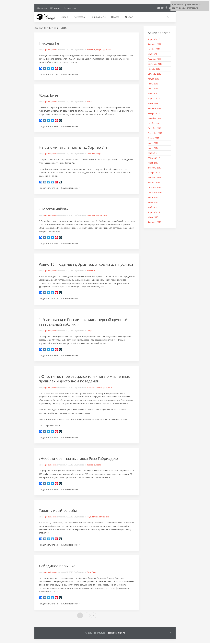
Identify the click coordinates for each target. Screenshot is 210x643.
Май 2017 (152, 153)
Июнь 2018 (153, 88)
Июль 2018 (153, 83)
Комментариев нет (70, 74)
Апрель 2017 (154, 157)
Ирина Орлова (50, 49)
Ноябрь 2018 (154, 69)
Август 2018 (153, 78)
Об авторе (55, 8)
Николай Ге (49, 43)
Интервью (91, 215)
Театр (89, 330)
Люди (64, 17)
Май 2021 (152, 54)
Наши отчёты (98, 17)
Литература (96, 154)
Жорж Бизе (48, 95)
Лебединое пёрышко (57, 565)
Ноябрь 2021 (154, 49)
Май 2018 (152, 93)
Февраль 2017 (154, 167)
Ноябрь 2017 (154, 123)
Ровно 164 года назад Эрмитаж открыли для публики (86, 264)
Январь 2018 (154, 113)
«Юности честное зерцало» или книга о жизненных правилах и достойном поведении (84, 379)
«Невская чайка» (53, 208)
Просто (115, 17)
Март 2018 (153, 103)
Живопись (91, 49)
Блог (129, 17)
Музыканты (104, 517)
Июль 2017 (153, 143)
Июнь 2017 (153, 148)
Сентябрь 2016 (155, 192)
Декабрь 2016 (154, 177)
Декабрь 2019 (154, 59)
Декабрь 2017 (154, 118)
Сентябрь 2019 (155, 64)
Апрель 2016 (154, 212)
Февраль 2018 (154, 108)
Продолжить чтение (48, 74)
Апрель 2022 (154, 39)
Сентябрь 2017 (155, 133)
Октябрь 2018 (154, 73)
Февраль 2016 (154, 222)
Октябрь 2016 (154, 187)
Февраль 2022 (154, 44)
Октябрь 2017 (154, 128)
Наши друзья (70, 8)
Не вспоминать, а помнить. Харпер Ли (73, 147)
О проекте (42, 8)
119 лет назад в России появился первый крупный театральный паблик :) (83, 322)
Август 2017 (153, 138)
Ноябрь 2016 (154, 182)
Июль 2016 (153, 197)
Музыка (95, 517)
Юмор (89, 101)
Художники (106, 49)
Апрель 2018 (154, 98)
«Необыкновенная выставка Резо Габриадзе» (79, 458)
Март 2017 (153, 162)
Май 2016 (152, 207)
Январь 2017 (154, 172)
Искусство (79, 17)
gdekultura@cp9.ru (116, 632)
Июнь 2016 (153, 202)
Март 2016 (153, 217)
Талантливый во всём (58, 510)
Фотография (101, 215)
